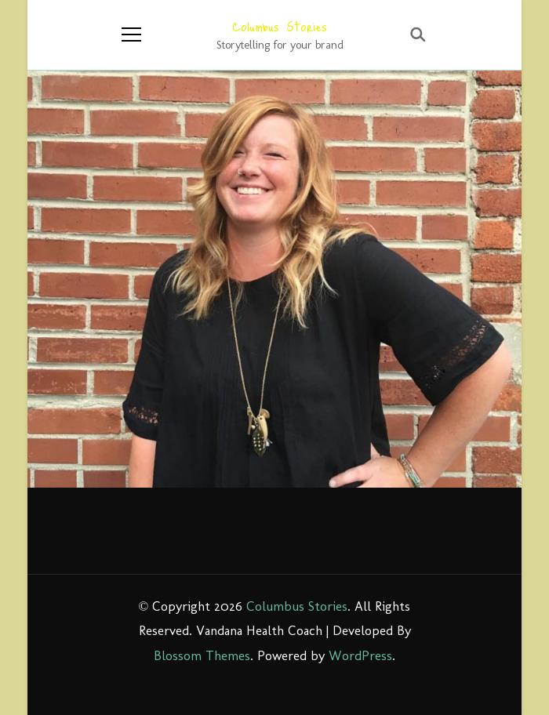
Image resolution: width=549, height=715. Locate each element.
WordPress (360, 655)
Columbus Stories (280, 25)
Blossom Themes (202, 655)
